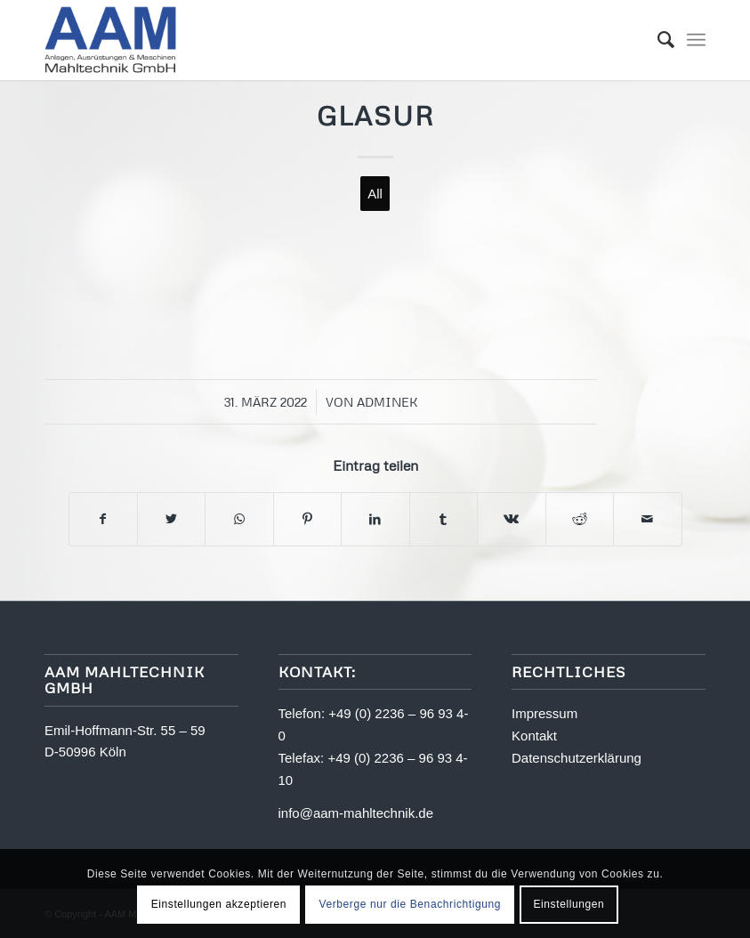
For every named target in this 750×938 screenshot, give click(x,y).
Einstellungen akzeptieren (218, 904)
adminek (387, 401)
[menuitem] (657, 40)
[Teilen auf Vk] (511, 519)
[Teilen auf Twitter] (171, 519)
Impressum (544, 713)
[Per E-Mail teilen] (647, 519)
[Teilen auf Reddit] (579, 519)
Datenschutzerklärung (576, 757)
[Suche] (657, 40)
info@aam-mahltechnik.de (355, 813)
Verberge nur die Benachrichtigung (410, 904)
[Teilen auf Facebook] (103, 519)
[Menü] (696, 40)
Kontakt (534, 735)
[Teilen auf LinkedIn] (375, 519)
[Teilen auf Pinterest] (307, 519)
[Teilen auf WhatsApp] (239, 519)
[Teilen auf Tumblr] (443, 519)
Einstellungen (568, 904)
